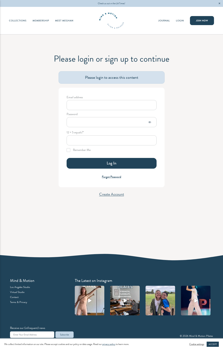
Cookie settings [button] (196, 344)
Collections (18, 20)
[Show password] (149, 122)
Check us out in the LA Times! (111, 3)
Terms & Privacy (18, 302)
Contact (14, 297)
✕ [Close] (219, 3)
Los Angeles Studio (20, 287)
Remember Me (79, 150)
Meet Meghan (64, 20)
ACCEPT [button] (213, 344)
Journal (164, 20)
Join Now (202, 20)
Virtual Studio (17, 292)
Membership (41, 20)
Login (180, 20)
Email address (75, 97)
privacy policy (108, 344)
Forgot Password (111, 177)
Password (72, 114)
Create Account (111, 194)
